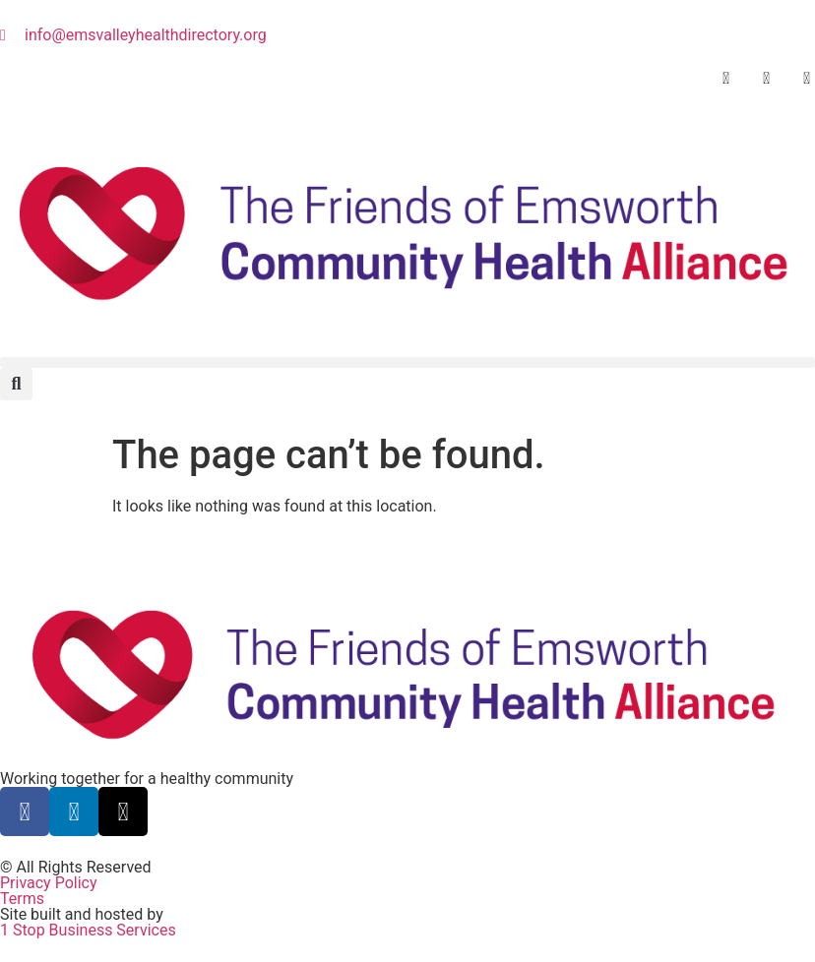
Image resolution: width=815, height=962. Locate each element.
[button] (407, 362)
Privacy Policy (48, 882)
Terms (22, 898)
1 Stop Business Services (88, 930)
